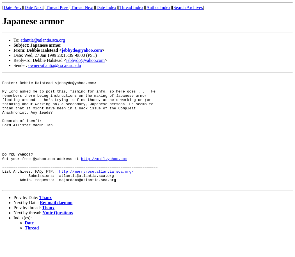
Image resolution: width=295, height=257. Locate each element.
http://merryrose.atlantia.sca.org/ (96, 190)
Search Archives (188, 7)
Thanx (45, 219)
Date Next (34, 7)
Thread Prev (57, 7)
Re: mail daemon (56, 224)
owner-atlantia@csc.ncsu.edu (54, 65)
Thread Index (131, 7)
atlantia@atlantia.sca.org (42, 40)
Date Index (106, 7)
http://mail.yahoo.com (104, 175)
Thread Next (82, 7)
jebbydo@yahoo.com (82, 50)
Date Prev (13, 7)
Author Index (159, 7)
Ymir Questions (58, 234)
